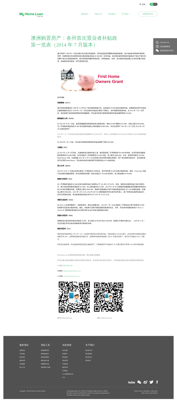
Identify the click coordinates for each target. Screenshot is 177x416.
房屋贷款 (22, 364)
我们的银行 (88, 367)
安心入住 (22, 381)
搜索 (142, 4)
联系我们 (88, 374)
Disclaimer (147, 404)
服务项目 (84, 14)
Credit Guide (153, 404)
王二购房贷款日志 (67, 388)
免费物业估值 (45, 377)
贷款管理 (65, 374)
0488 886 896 (68, 279)
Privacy (141, 404)
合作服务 (22, 377)
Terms (135, 404)
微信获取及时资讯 (165, 50)
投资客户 (65, 367)
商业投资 (65, 371)
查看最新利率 (45, 364)
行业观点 (65, 384)
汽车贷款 (22, 367)
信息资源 (111, 14)
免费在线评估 (148, 14)
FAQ (63, 391)
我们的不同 (88, 364)
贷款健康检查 (163, 46)
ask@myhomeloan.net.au (72, 284)
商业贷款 (22, 371)
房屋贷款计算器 (45, 381)
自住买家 (65, 364)
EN (155, 4)
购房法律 (65, 381)
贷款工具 (98, 14)
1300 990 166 (162, 42)
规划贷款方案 (45, 374)
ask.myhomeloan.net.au (71, 290)
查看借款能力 (45, 367)
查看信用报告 (45, 371)
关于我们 (125, 14)
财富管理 (22, 374)
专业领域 (65, 377)
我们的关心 (88, 371)
